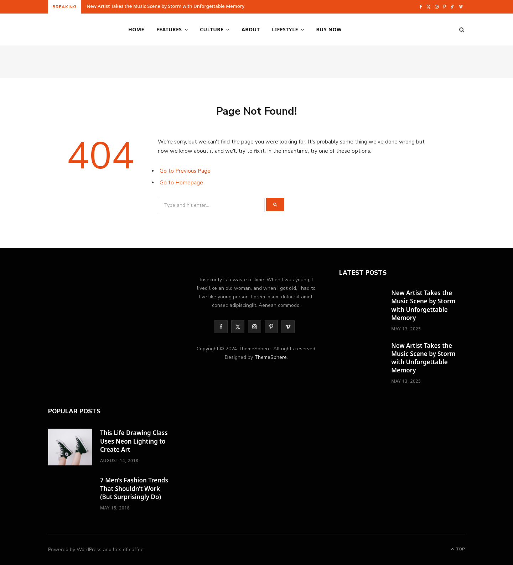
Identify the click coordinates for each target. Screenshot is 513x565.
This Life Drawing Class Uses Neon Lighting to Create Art (134, 441)
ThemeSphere (270, 357)
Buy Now (329, 29)
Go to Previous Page (185, 170)
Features (169, 29)
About (251, 29)
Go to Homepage (181, 182)
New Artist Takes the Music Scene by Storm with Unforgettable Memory (165, 6)
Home (136, 29)
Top (458, 549)
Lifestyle (285, 29)
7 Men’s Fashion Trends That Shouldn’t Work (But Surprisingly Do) (134, 488)
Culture (211, 29)
